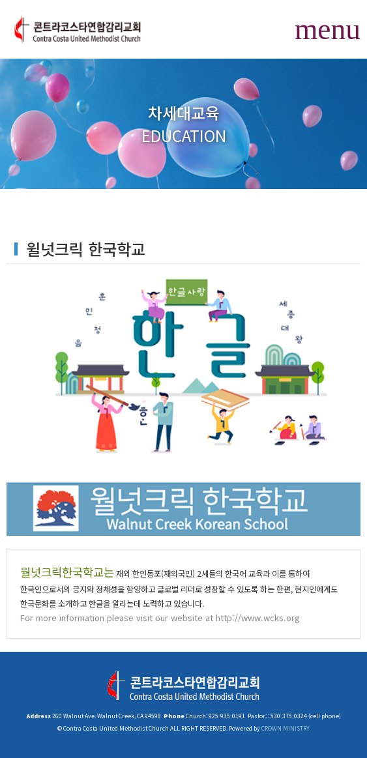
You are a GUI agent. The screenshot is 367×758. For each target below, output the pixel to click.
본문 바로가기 (0, 0)
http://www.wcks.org (258, 617)
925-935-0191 (226, 716)
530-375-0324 (288, 716)
